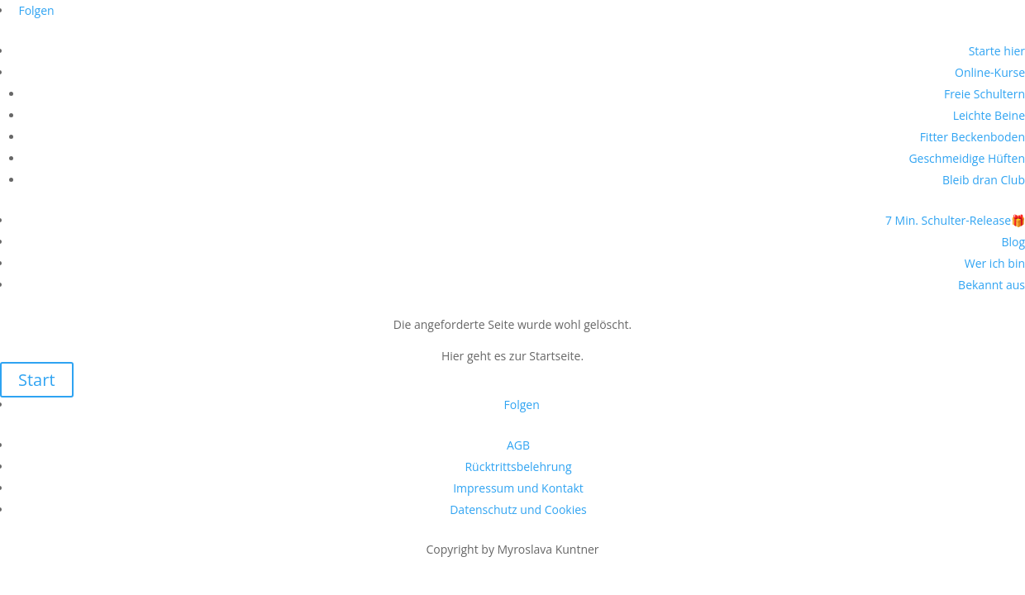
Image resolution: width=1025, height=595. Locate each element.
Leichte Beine (989, 115)
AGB (518, 445)
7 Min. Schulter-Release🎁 (955, 220)
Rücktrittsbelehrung (518, 466)
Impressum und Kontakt (518, 488)
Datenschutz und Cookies (518, 509)
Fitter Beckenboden (972, 137)
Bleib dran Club (983, 180)
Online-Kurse (990, 72)
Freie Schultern (984, 94)
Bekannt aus (991, 285)
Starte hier (997, 51)
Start (36, 380)
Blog (1013, 242)
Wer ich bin (995, 263)
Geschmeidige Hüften (966, 158)
